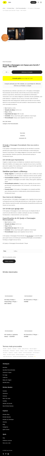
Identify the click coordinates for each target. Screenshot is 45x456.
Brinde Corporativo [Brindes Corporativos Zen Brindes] (30, 354)
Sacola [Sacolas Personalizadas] (17, 350)
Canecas (5, 396)
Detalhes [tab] (22, 135)
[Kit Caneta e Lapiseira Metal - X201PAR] (12, 318)
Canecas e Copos (7, 372)
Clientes (5, 422)
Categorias (5, 427)
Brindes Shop (10, 8)
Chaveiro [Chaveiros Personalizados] (14, 348)
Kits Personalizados (21, 8)
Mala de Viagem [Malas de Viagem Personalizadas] (33, 348)
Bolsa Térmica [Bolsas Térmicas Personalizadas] (25, 348)
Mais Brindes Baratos (8, 406)
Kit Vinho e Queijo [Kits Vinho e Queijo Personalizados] (11, 354)
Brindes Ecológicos (20, 354)
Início (4, 8)
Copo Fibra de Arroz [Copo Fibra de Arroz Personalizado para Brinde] (7, 356)
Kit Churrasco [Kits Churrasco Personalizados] (36, 352)
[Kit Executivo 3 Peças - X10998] (31, 283)
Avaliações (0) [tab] (22, 138)
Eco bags (5, 375)
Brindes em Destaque (8, 419)
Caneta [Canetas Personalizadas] (15, 352)
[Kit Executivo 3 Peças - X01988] (31, 318)
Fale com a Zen (6, 443)
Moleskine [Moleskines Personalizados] (12, 350)
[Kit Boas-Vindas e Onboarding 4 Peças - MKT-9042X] (12, 283)
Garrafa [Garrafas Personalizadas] (20, 352)
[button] (5, 2)
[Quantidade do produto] (6, 72)
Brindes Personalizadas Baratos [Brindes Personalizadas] (20, 356)
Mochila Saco (6, 382)
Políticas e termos (7, 440)
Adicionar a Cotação (27, 72)
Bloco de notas (6, 398)
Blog (4, 424)
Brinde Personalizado (7, 61)
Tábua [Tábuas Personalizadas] (4, 354)
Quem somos (6, 429)
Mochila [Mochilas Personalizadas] (9, 348)
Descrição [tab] (22, 133)
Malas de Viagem (7, 380)
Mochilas (5, 367)
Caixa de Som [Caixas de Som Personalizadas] (37, 350)
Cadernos (11, 352)
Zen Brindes (30, 235)
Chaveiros (5, 393)
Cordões (5, 401)
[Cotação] (41, 2)
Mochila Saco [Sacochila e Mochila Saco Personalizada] (6, 350)
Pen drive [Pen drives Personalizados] (5, 352)
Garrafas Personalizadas (9, 370)
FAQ (4, 438)
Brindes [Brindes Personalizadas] (4, 348)
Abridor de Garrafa (7, 403)
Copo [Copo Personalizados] (26, 350)
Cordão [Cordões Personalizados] (19, 348)
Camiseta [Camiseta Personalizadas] (31, 350)
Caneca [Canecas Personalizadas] (21, 350)
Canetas (5, 391)
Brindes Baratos (7, 417)
